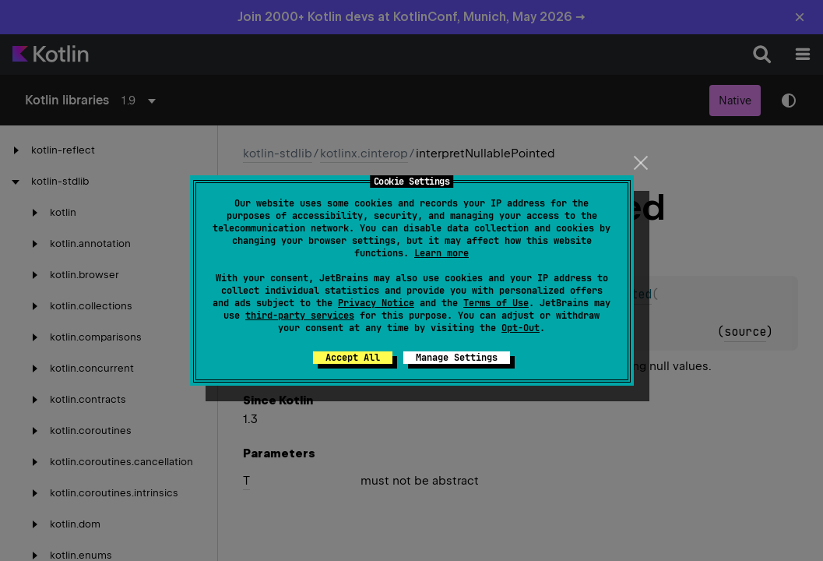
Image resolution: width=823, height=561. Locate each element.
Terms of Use (496, 303)
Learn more (441, 253)
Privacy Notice (376, 303)
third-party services (299, 315)
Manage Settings (457, 357)
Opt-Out (520, 328)
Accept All (352, 357)
